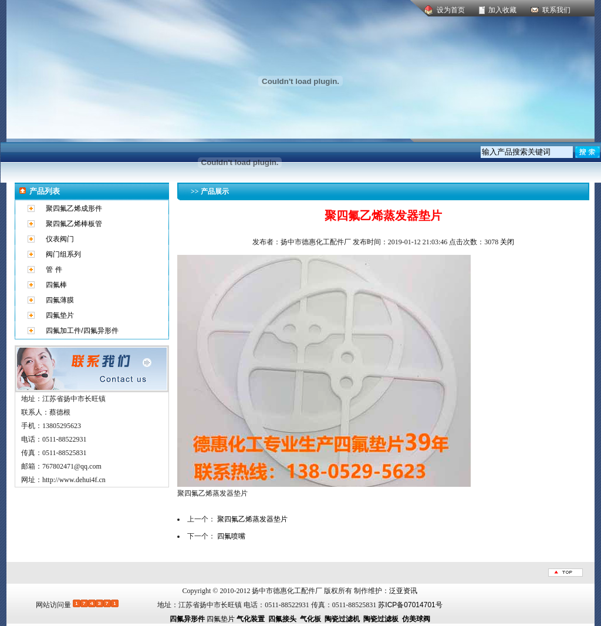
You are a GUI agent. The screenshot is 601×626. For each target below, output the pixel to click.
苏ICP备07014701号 (410, 605)
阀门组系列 (63, 254)
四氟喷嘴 (231, 536)
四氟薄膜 (60, 300)
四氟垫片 (60, 315)
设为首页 (451, 10)
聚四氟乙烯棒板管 (74, 224)
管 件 (54, 269)
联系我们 (556, 10)
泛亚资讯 (403, 591)
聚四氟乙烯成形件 (74, 208)
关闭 (507, 242)
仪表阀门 (60, 239)
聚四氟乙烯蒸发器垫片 (252, 519)
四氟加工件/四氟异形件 (82, 331)
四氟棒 (56, 285)
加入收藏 (502, 10)
